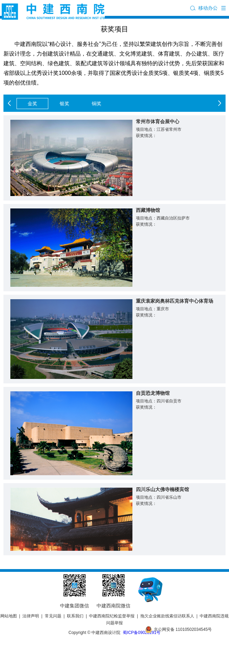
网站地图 (8, 616)
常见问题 (53, 616)
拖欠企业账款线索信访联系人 (167, 616)
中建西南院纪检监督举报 (112, 616)
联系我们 (75, 616)
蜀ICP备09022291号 (141, 632)
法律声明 (30, 616)
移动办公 (208, 8)
